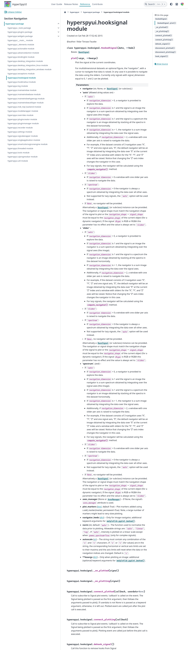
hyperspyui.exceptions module (21, 80)
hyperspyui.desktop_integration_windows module (26, 74)
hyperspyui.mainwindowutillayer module (25, 109)
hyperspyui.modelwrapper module (23, 117)
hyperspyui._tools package (19, 28)
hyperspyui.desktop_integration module (25, 61)
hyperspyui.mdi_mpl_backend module (24, 113)
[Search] (155, 4)
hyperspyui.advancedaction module (23, 53)
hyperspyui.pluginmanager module (23, 129)
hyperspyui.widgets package (20, 36)
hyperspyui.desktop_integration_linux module (24, 67)
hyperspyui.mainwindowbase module (24, 100)
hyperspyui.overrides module (20, 121)
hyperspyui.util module (18, 170)
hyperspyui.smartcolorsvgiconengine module (24, 152)
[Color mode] (171, 4)
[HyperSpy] (182, 4)
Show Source (161, 64)
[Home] (52, 12)
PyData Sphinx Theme (166, 643)
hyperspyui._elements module (21, 44)
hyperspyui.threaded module (20, 157)
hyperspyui (62, 12)
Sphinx (21, 646)
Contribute (97, 4)
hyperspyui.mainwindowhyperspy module (26, 104)
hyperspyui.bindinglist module (21, 57)
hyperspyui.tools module (18, 162)
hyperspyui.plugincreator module (22, 125)
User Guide (56, 4)
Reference (85, 4)
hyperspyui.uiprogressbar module (22, 166)
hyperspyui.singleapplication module (24, 146)
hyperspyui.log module (18, 92)
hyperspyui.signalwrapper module (23, 142)
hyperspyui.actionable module (21, 48)
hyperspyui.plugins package (20, 32)
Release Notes (71, 4)
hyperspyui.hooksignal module (22, 84)
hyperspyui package (14, 23)
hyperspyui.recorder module (20, 134)
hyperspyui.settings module (20, 138)
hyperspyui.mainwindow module (22, 96)
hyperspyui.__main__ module (20, 40)
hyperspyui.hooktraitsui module (22, 88)
